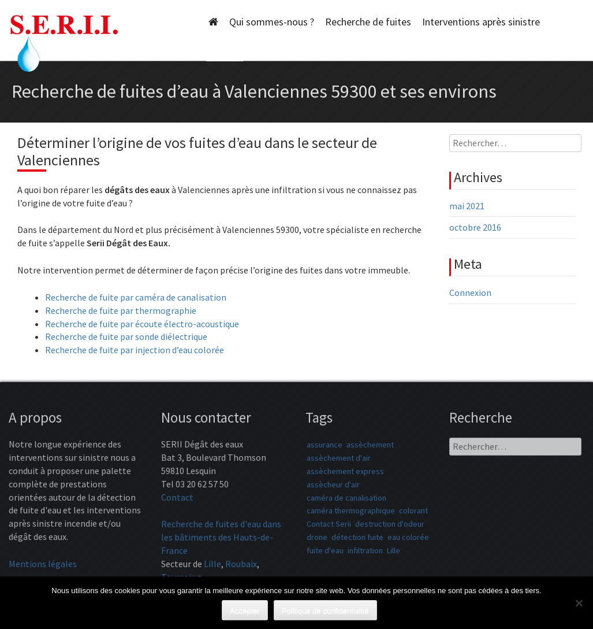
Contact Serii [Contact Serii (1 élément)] (329, 524)
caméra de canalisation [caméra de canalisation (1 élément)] (346, 498)
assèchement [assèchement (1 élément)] (370, 444)
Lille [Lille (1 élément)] (393, 550)
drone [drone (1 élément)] (317, 537)
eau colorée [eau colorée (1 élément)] (408, 537)
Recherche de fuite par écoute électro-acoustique (142, 324)
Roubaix (241, 563)
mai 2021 (466, 206)
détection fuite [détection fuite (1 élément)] (357, 537)
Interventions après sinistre (481, 21)
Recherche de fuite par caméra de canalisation (135, 297)
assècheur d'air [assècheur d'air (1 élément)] (333, 484)
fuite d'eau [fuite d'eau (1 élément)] (325, 550)
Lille (212, 563)
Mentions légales (43, 563)
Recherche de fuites (368, 21)
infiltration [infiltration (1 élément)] (365, 550)
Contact (177, 497)
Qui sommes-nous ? (271, 21)
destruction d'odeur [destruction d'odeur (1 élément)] (389, 524)
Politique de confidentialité (325, 610)
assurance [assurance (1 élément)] (324, 444)
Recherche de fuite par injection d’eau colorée (134, 350)
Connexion (470, 292)
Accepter (244, 610)
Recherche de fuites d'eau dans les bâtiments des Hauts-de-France (221, 537)
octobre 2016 (475, 227)
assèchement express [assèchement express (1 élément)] (345, 471)
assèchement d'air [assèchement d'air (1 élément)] (339, 458)
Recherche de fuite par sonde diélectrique (126, 336)
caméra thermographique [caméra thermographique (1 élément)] (351, 510)
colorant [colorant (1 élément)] (413, 510)
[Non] (578, 603)
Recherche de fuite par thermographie (120, 310)
